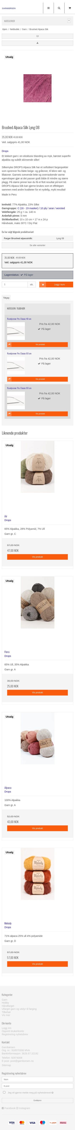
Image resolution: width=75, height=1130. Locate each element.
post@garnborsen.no (22, 1061)
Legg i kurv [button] (52, 284)
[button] (37, 36)
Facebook (10, 1108)
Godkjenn (38, 1100)
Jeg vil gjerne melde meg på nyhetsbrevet (33, 1092)
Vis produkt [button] (26, 344)
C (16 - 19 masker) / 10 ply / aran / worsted (41, 208)
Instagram (24, 1108)
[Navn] (37, 1079)
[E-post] (37, 1085)
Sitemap (6, 1065)
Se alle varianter (37, 245)
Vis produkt (37, 557)
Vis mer (6, 1015)
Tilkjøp (6, 298)
